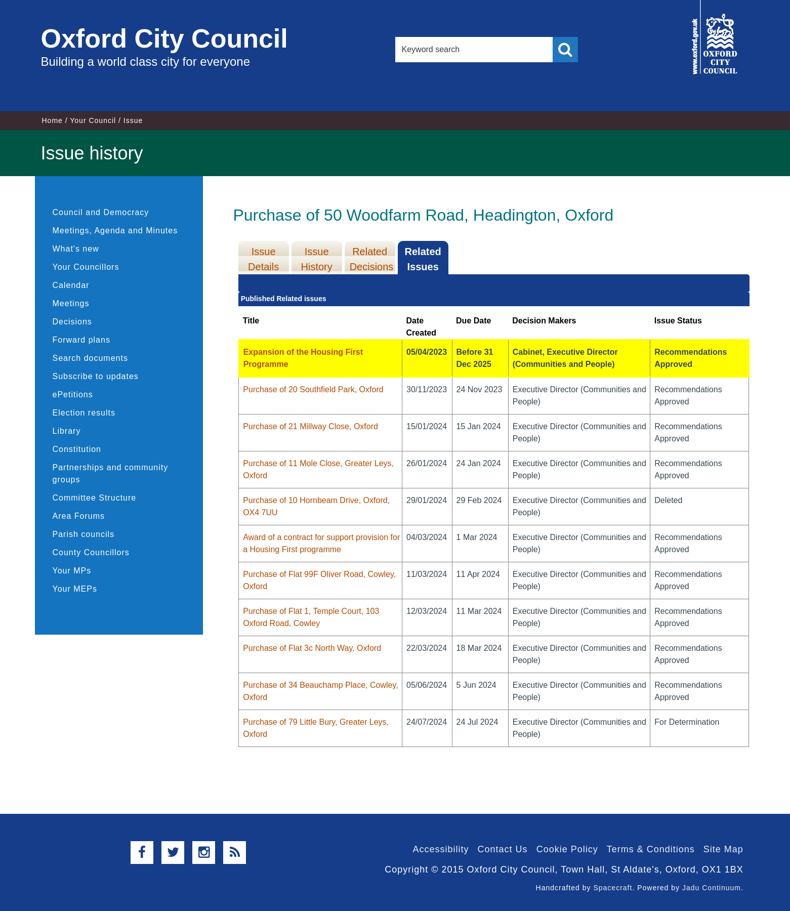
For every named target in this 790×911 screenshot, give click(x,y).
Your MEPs (75, 589)
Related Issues (423, 259)
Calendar (71, 285)
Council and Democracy (101, 212)
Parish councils (84, 534)
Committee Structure (95, 497)
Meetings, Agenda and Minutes (115, 230)
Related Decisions (372, 259)
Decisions (72, 321)
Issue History (316, 259)
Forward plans (81, 340)
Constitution (77, 449)
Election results (84, 412)
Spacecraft (612, 888)
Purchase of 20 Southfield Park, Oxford (313, 389)
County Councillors (91, 552)
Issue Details (263, 259)
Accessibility (441, 849)
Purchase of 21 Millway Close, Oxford (310, 426)
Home (52, 120)
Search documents (90, 358)
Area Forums (79, 516)
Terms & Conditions (651, 849)
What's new (76, 248)
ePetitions (73, 394)
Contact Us (503, 849)
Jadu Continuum (711, 888)
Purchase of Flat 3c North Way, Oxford (312, 648)
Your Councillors (86, 267)
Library (67, 431)
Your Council (93, 120)
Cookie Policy (567, 849)
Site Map (723, 849)
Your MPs (72, 570)
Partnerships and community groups (111, 473)
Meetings (71, 303)
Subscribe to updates (96, 376)
